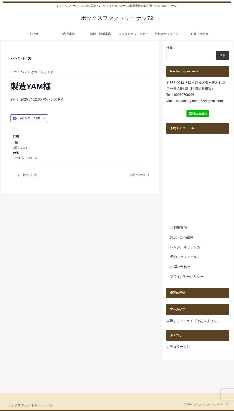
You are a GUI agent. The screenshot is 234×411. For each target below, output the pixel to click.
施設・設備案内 (182, 237)
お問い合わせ (180, 267)
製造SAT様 (29, 175)
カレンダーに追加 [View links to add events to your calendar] (29, 118)
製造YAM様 (138, 175)
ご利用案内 (178, 227)
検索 (169, 47)
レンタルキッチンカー (187, 247)
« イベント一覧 (20, 58)
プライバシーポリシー (187, 276)
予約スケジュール (183, 257)
